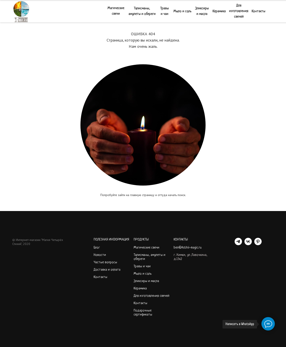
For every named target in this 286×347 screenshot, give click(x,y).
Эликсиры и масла (202, 11)
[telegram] (238, 244)
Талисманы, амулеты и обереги (142, 11)
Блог (97, 248)
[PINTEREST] (258, 244)
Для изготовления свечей (238, 11)
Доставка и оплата (107, 270)
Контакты (258, 11)
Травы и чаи (164, 11)
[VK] (248, 244)
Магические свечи (115, 11)
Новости (100, 255)
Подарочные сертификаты (143, 313)
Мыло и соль (182, 11)
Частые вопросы (105, 262)
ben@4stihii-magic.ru (188, 248)
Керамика (219, 11)
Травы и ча (141, 266)
